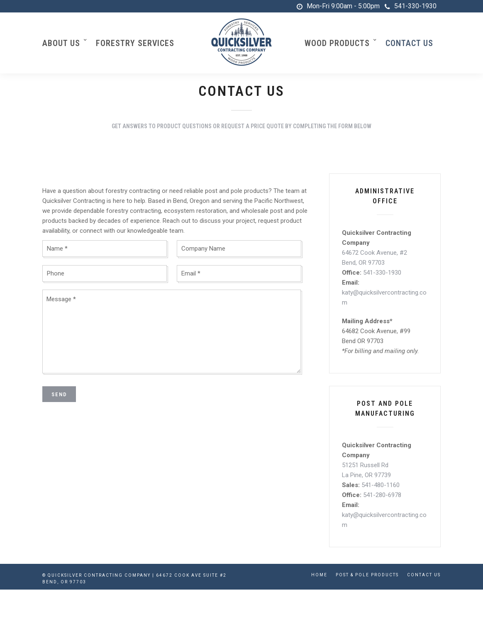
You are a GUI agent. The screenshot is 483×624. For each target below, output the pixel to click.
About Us (61, 43)
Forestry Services (135, 43)
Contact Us (409, 43)
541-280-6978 (382, 495)
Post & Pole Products (367, 575)
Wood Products (337, 43)
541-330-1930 (411, 6)
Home (319, 575)
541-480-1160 (380, 485)
